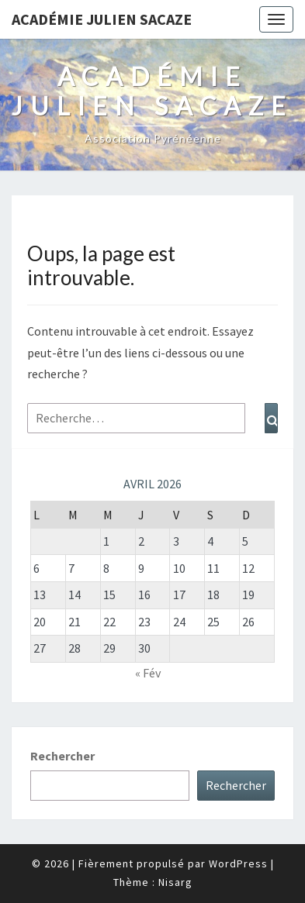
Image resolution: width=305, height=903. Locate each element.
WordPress (238, 863)
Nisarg (175, 882)
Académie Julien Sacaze (102, 19)
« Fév (148, 673)
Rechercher (62, 755)
